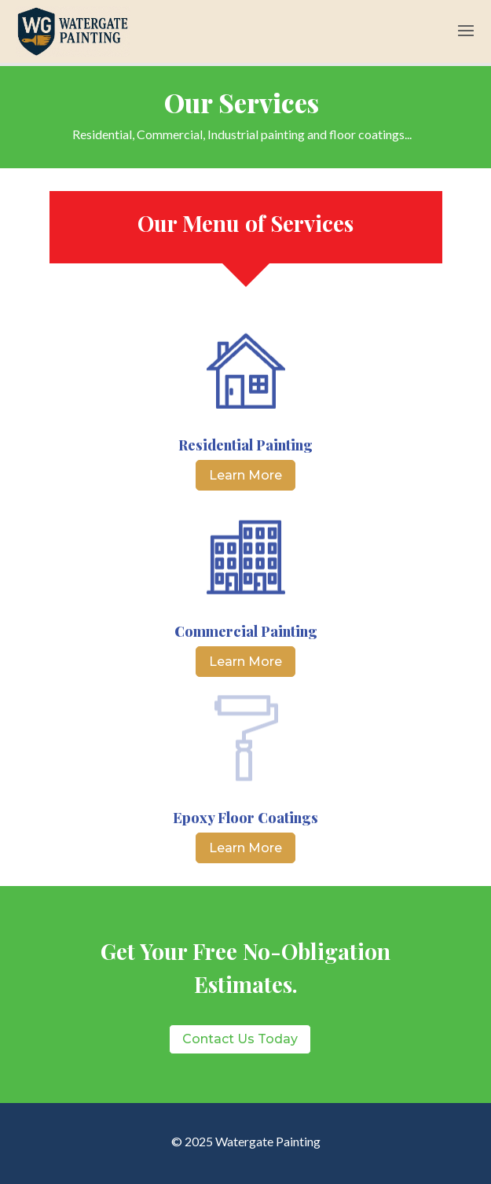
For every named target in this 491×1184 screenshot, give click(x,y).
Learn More (245, 475)
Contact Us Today (240, 1038)
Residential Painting (245, 445)
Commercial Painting (245, 631)
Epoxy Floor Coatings (245, 817)
